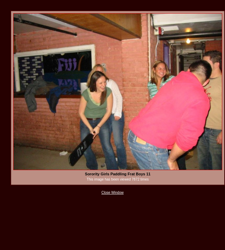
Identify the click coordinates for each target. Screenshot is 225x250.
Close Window (112, 192)
